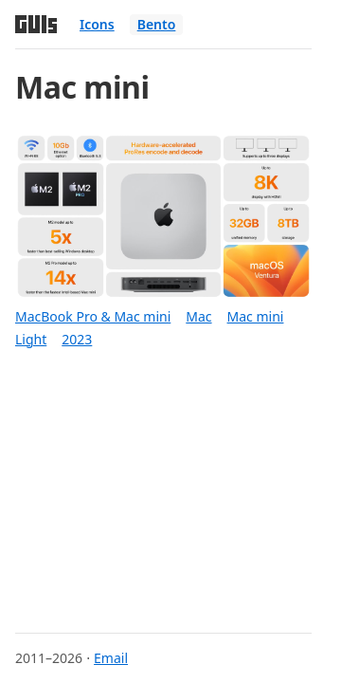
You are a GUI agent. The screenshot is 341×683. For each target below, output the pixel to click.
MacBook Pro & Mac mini (92, 316)
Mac (198, 316)
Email (111, 658)
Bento (156, 24)
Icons (97, 24)
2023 (77, 339)
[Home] (36, 24)
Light (30, 339)
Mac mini (255, 316)
